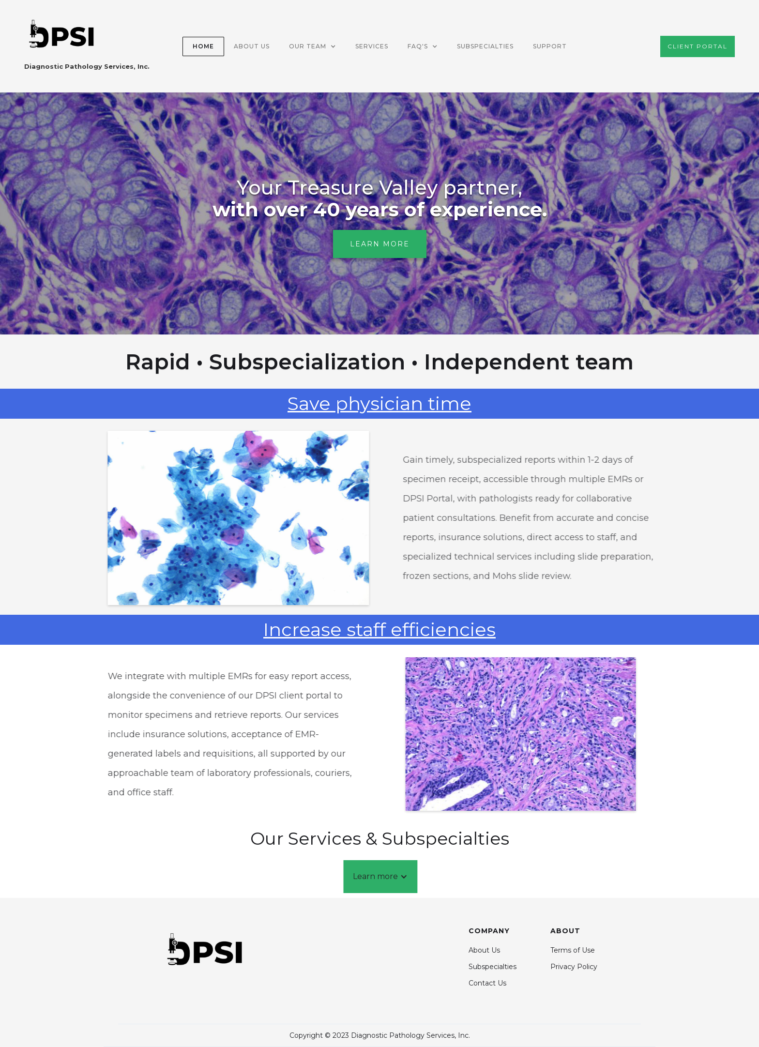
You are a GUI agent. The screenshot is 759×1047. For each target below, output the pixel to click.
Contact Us (487, 983)
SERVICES (371, 46)
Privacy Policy (573, 967)
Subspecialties (485, 46)
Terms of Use (572, 950)
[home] (87, 46)
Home (203, 46)
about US (252, 46)
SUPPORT (550, 46)
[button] (312, 46)
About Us (484, 950)
